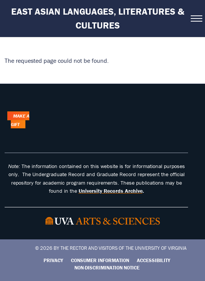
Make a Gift (20, 120)
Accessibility (153, 260)
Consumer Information (100, 260)
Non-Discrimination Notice (106, 267)
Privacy (53, 260)
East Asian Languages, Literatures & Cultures (97, 18)
